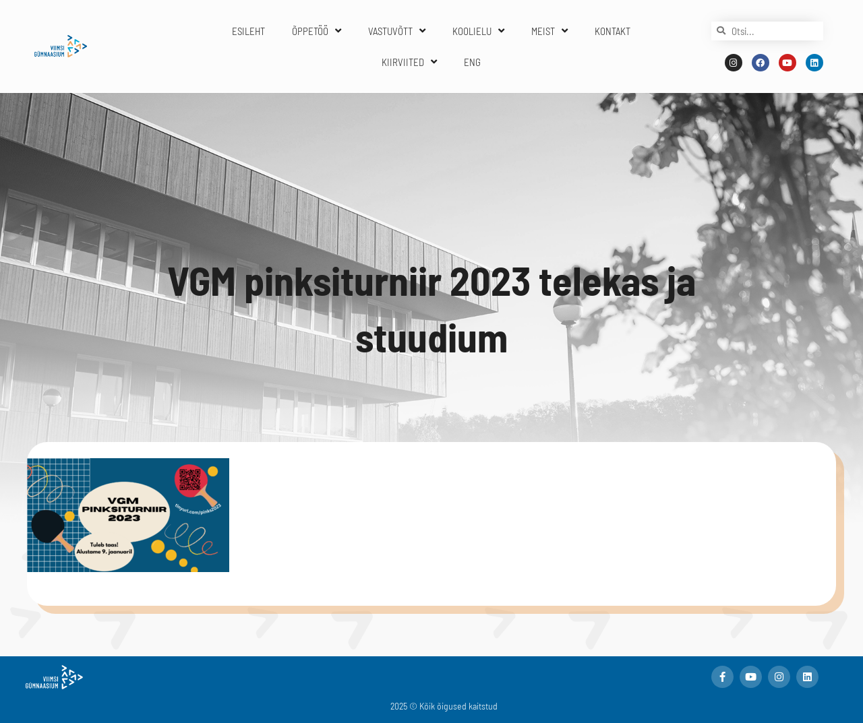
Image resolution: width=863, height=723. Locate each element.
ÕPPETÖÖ (316, 30)
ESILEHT (248, 31)
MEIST (549, 30)
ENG (472, 62)
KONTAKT (612, 31)
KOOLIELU (478, 30)
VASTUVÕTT (396, 30)
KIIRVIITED (409, 61)
